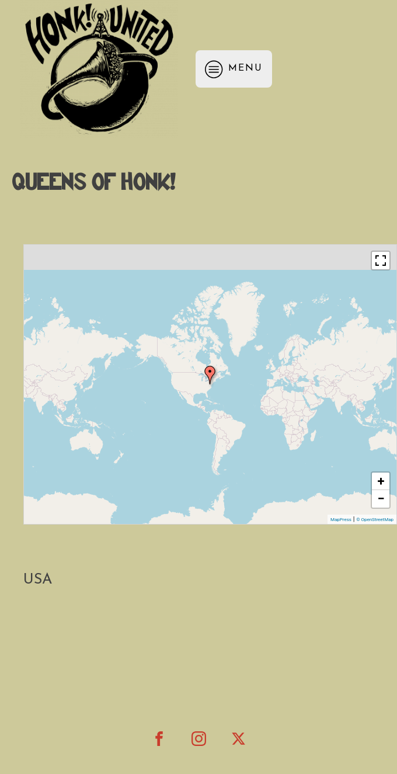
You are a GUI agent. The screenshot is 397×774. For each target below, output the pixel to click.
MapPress (340, 519)
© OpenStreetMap (374, 519)
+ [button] (381, 481)
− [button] (380, 498)
